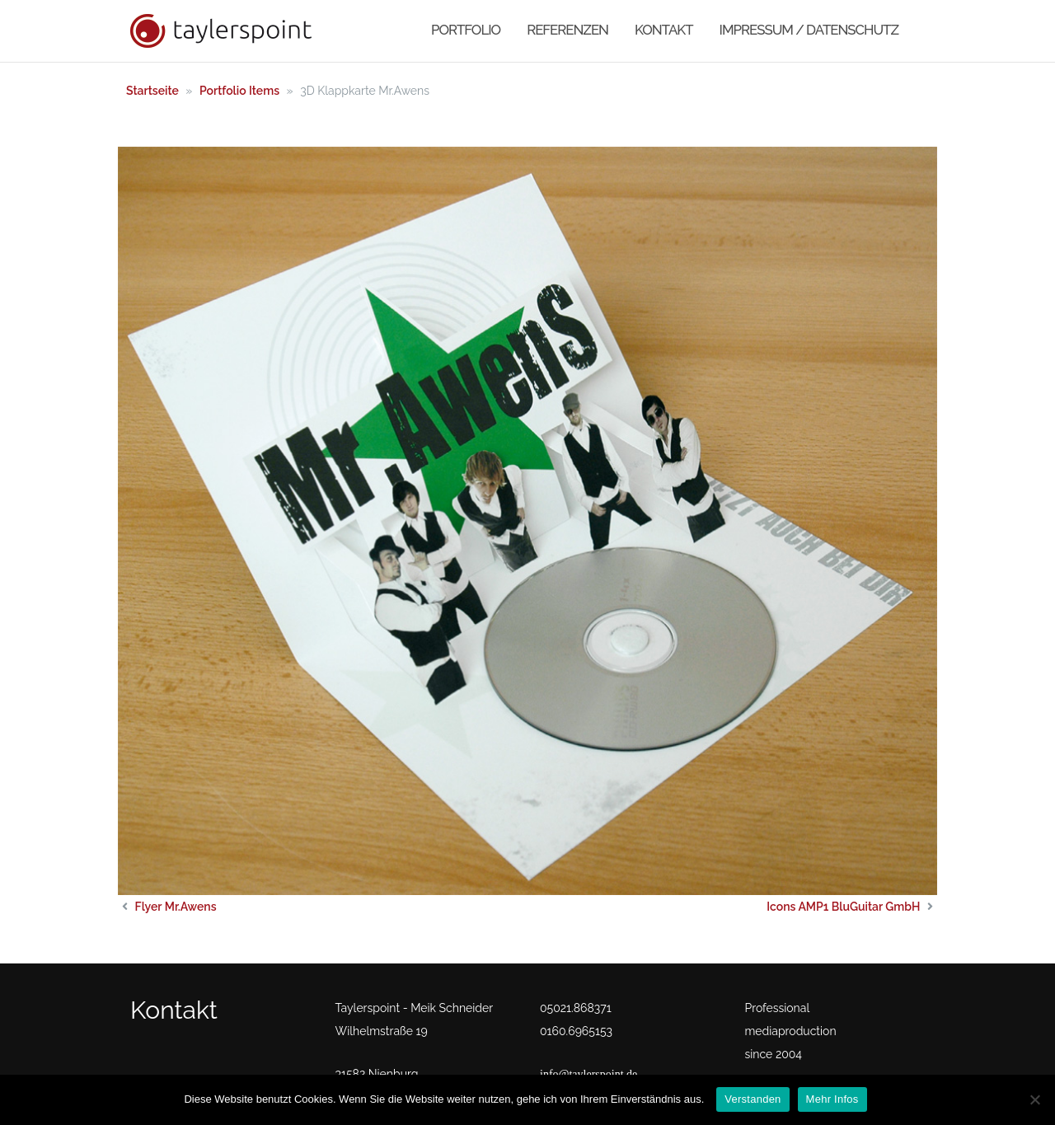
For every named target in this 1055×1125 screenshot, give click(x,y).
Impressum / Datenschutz (809, 29)
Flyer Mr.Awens (176, 906)
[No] (1034, 1099)
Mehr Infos (832, 1099)
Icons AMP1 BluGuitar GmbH (843, 906)
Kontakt (664, 29)
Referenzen (567, 29)
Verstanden (752, 1099)
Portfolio (465, 29)
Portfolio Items (239, 90)
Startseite (152, 90)
